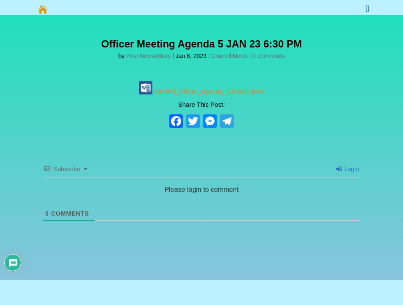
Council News (229, 56)
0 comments (268, 56)
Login (347, 169)
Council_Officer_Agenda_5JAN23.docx (201, 91)
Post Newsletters (148, 56)
